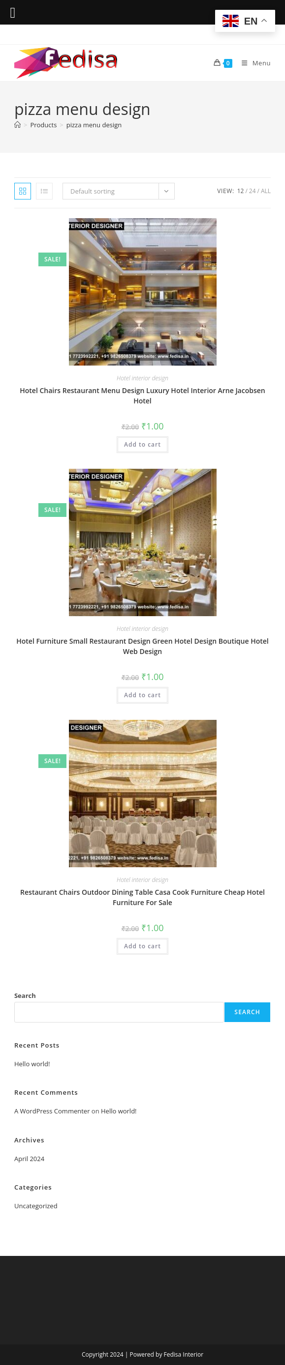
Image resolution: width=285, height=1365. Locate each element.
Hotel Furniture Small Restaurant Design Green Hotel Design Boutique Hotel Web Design (142, 646)
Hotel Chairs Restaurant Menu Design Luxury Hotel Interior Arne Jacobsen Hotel (142, 395)
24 (252, 191)
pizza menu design (94, 124)
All (266, 191)
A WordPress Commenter (52, 1111)
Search (25, 995)
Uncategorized (36, 1205)
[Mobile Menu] (252, 62)
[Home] (17, 124)
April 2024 (29, 1158)
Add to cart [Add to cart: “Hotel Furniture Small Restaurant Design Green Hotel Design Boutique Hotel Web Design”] (142, 695)
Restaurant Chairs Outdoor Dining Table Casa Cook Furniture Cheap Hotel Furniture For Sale (142, 897)
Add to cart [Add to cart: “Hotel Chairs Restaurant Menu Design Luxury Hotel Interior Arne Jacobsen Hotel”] (142, 444)
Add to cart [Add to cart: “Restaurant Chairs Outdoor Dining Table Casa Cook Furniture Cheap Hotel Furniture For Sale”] (142, 946)
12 (240, 191)
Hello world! (32, 1063)
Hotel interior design (142, 378)
